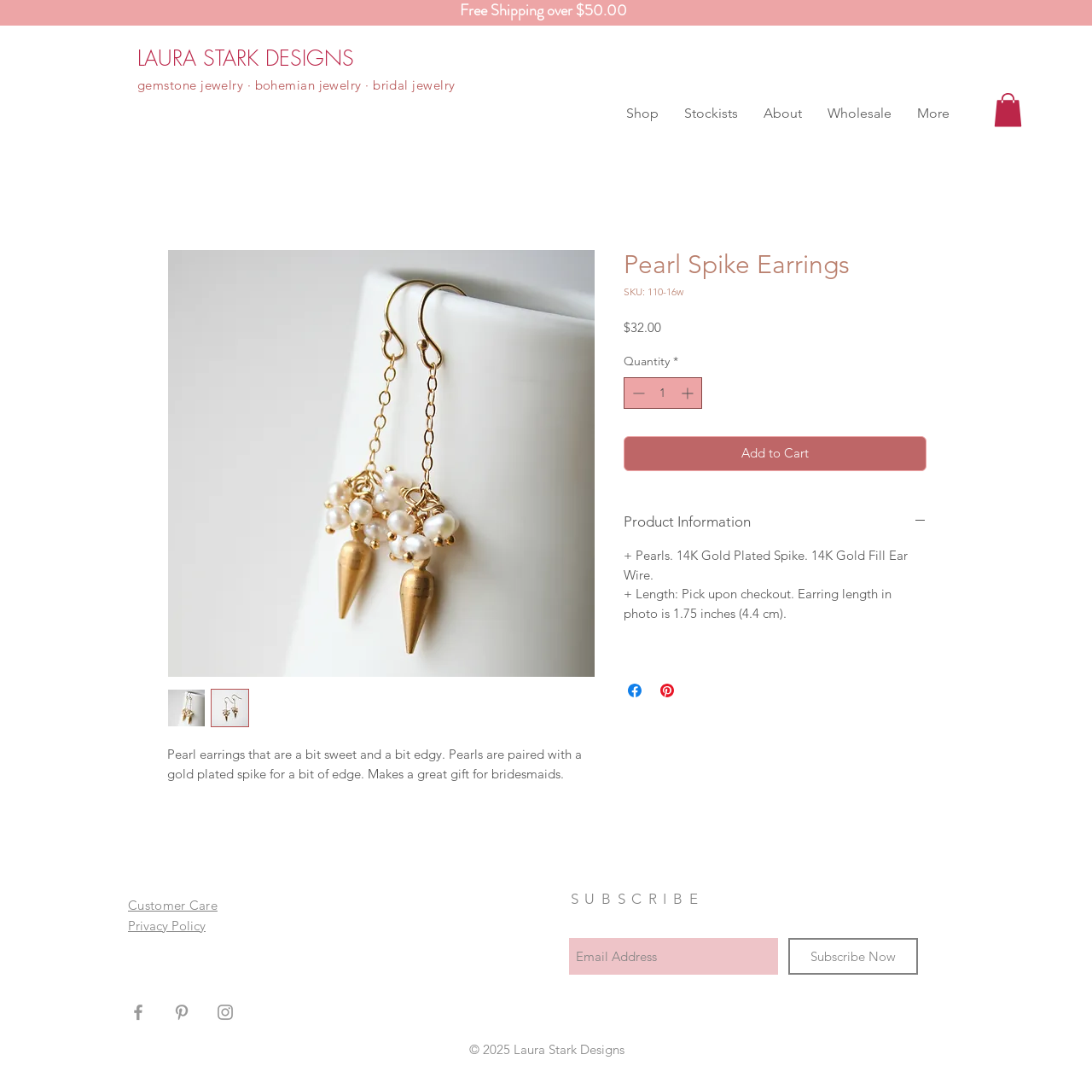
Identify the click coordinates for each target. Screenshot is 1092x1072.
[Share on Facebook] (634, 690)
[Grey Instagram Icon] (225, 1012)
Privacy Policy (167, 926)
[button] (642, 113)
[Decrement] (637, 393)
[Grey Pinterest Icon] (181, 1012)
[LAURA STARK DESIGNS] (245, 58)
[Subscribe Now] (853, 956)
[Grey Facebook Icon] (138, 1012)
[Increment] (689, 393)
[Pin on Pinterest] (667, 690)
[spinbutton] (663, 393)
